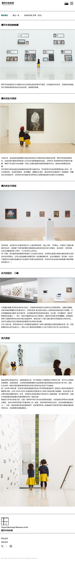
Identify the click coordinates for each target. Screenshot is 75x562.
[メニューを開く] (71, 3)
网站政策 (4, 538)
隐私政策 (4, 542)
